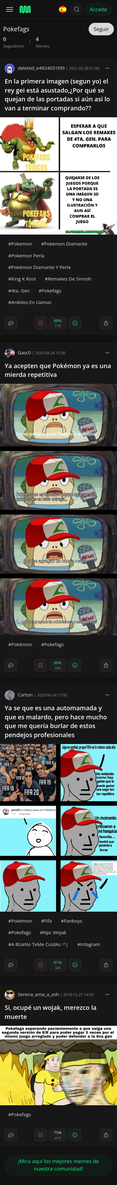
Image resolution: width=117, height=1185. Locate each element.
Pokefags (51, 290)
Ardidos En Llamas (31, 302)
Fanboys (73, 921)
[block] (107, 68)
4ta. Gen (20, 290)
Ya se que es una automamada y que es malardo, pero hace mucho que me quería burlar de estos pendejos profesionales (56, 721)
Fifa (48, 921)
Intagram (90, 944)
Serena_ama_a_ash (32, 994)
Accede (98, 9)
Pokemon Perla (27, 255)
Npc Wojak (54, 932)
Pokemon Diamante (65, 244)
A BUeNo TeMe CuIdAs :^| (39, 944)
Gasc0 (18, 352)
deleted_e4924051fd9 (35, 68)
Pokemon (21, 244)
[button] (77, 9)
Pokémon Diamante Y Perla (41, 267)
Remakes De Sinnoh (69, 279)
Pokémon (21, 644)
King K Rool (23, 279)
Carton (18, 694)
